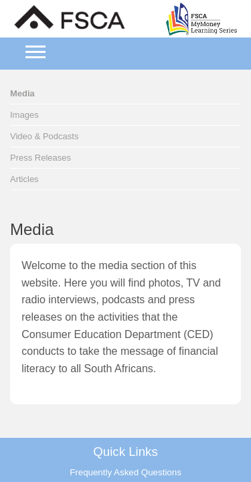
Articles (24, 179)
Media (22, 93)
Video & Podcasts (44, 136)
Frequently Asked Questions (125, 472)
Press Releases (40, 158)
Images (24, 115)
